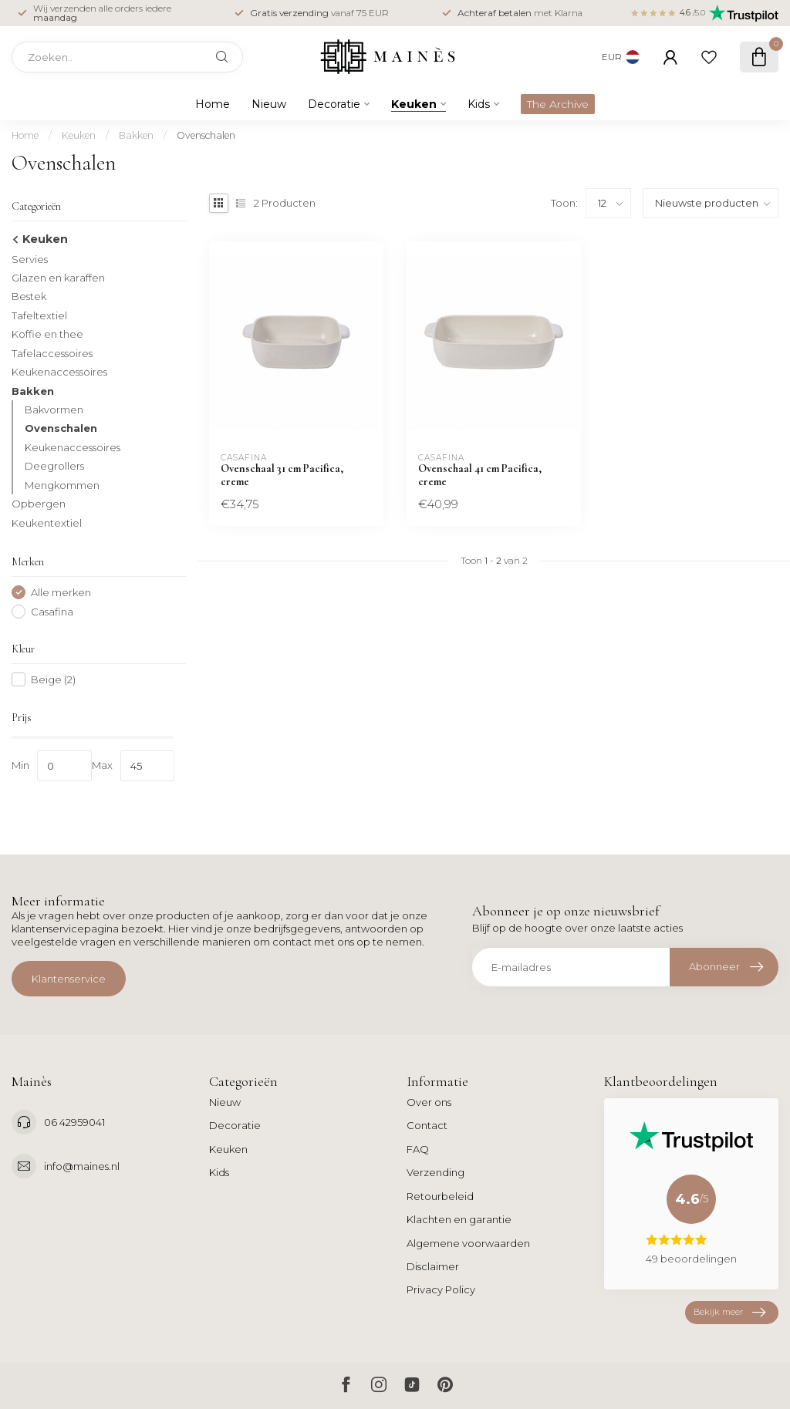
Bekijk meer (729, 1312)
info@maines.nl (82, 1166)
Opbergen (39, 503)
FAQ (418, 1149)
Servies (30, 259)
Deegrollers (54, 466)
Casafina (52, 611)
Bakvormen (54, 409)
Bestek (29, 296)
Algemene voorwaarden (468, 1243)
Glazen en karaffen (58, 277)
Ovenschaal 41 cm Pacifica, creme (480, 475)
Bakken (136, 135)
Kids (479, 104)
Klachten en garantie (459, 1219)
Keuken (414, 104)
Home (212, 104)
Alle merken (61, 592)
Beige (53, 679)
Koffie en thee (47, 334)
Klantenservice (69, 978)
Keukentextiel (47, 523)
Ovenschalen (206, 135)
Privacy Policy (441, 1289)
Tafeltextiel (39, 315)
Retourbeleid (440, 1196)
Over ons (429, 1102)
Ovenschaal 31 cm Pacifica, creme (282, 475)
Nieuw (269, 104)
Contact (427, 1125)
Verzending (435, 1172)
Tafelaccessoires (52, 353)
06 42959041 (74, 1122)
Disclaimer (433, 1266)
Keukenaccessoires (59, 372)
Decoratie (334, 104)
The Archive (558, 104)
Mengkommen (62, 485)
